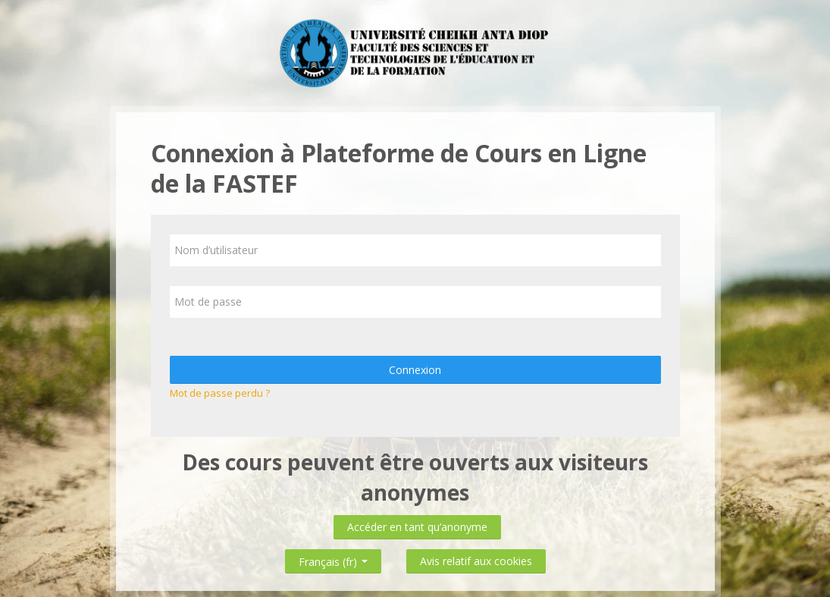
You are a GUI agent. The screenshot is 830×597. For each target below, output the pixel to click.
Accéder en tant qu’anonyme (417, 527)
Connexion (415, 370)
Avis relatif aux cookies (476, 561)
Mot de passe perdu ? (220, 393)
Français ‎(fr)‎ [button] (333, 559)
